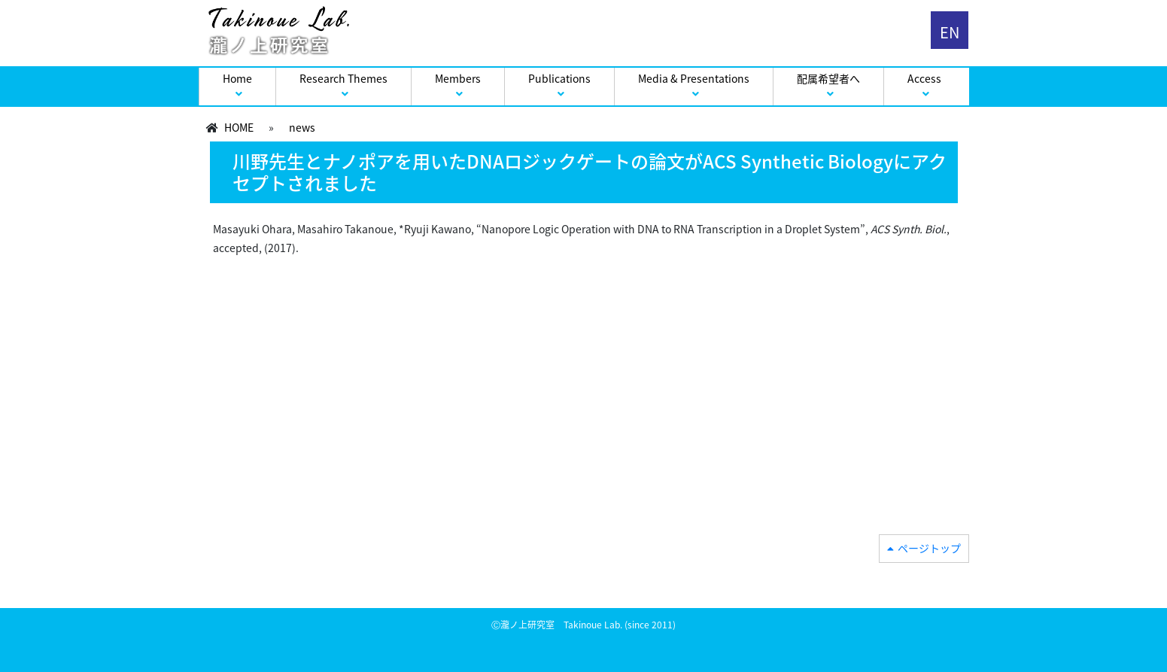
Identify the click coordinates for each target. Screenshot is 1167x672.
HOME (239, 127)
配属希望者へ (828, 78)
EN (949, 32)
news (302, 127)
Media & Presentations (693, 78)
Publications (559, 78)
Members (458, 78)
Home (237, 78)
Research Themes (343, 78)
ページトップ (929, 547)
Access (924, 78)
